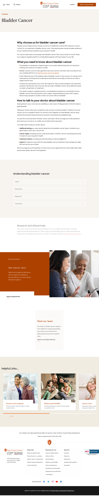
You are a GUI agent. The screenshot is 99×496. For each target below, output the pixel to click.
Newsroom (67, 459)
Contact (66, 453)
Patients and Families (52, 462)
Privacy (72, 490)
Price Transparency (51, 465)
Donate (72, 4)
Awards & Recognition (70, 462)
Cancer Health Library (52, 453)
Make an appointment (13, 296)
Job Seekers (49, 474)
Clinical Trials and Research (35, 462)
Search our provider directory (46, 340)
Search (17, 5)
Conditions (5, 14)
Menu (6, 5)
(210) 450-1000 (11, 462)
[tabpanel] (49, 331)
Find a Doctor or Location (34, 456)
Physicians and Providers (53, 468)
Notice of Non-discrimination (50, 457)
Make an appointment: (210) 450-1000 (49, 436)
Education (67, 465)
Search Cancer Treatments (35, 459)
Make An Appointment (33, 453)
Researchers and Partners (53, 471)
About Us (66, 456)
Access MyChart (32, 465)
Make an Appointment (86, 4)
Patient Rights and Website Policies (60, 490)
